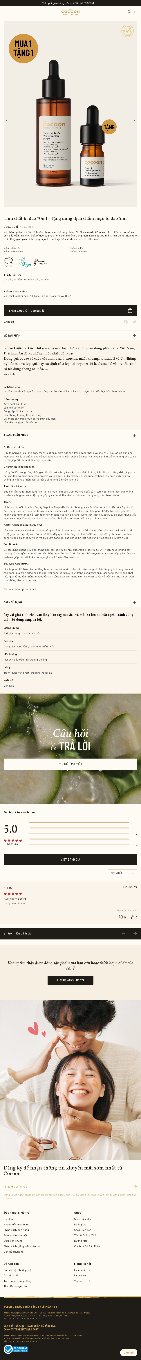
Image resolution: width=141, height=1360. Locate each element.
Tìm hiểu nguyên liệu (16, 1286)
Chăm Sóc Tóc (82, 1230)
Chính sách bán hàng (16, 1230)
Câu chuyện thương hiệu (16, 1270)
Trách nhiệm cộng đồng (16, 1281)
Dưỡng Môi (80, 1241)
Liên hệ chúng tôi (14, 1251)
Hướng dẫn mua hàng (16, 1224)
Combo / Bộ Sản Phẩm (87, 1246)
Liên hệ (129, 1353)
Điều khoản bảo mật (15, 1235)
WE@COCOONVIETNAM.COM (32, 1319)
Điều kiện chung (13, 1241)
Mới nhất (122, 873)
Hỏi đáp (8, 1219)
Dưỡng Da (80, 1224)
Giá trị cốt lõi (11, 1275)
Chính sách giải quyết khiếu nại (16, 1246)
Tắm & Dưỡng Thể (85, 1235)
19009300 (15, 1319)
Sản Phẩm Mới (82, 1219)
